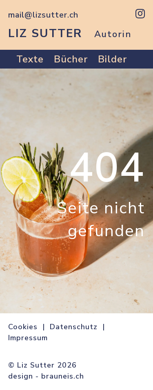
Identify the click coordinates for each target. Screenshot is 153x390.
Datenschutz (74, 327)
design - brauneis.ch (46, 376)
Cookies (23, 327)
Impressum (28, 338)
